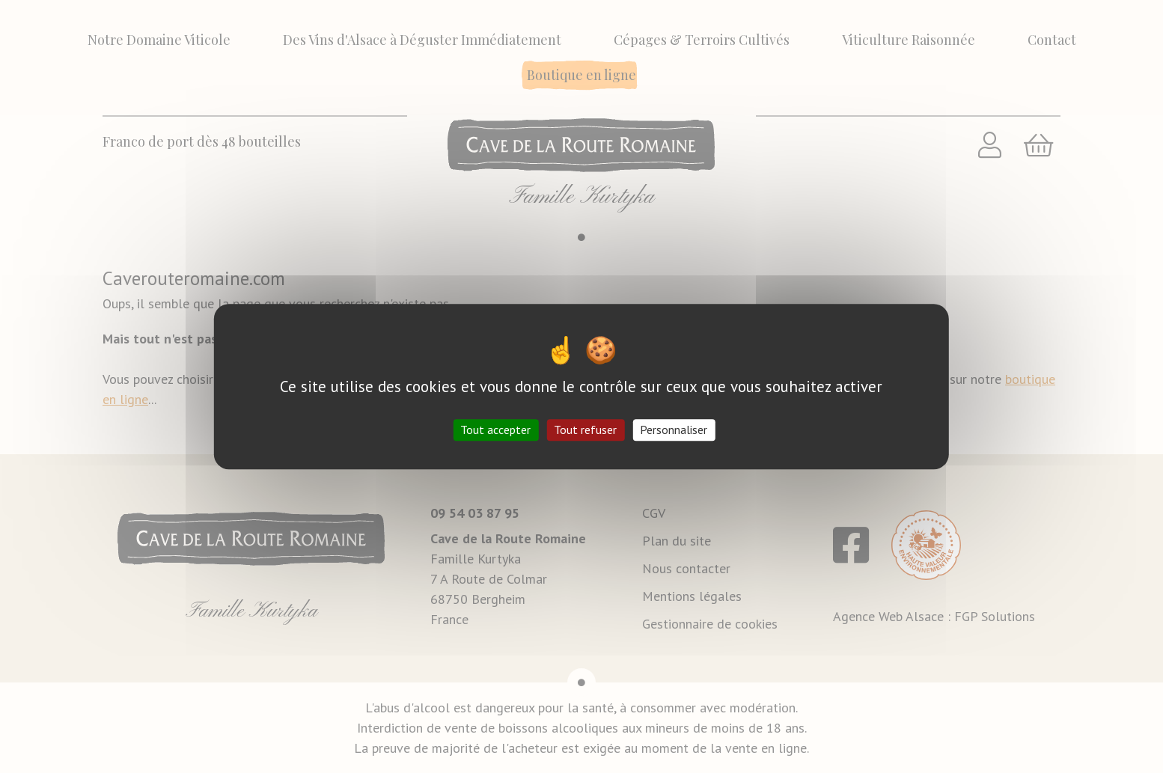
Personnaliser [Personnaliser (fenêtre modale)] (673, 429)
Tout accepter (495, 429)
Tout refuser (585, 429)
